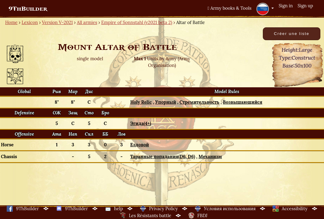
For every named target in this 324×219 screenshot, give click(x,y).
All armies (87, 22)
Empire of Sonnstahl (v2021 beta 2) (136, 22)
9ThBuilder (28, 9)
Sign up (305, 6)
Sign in (286, 6)
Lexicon (30, 22)
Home (11, 22)
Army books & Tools (229, 8)
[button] (265, 9)
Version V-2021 (57, 22)
